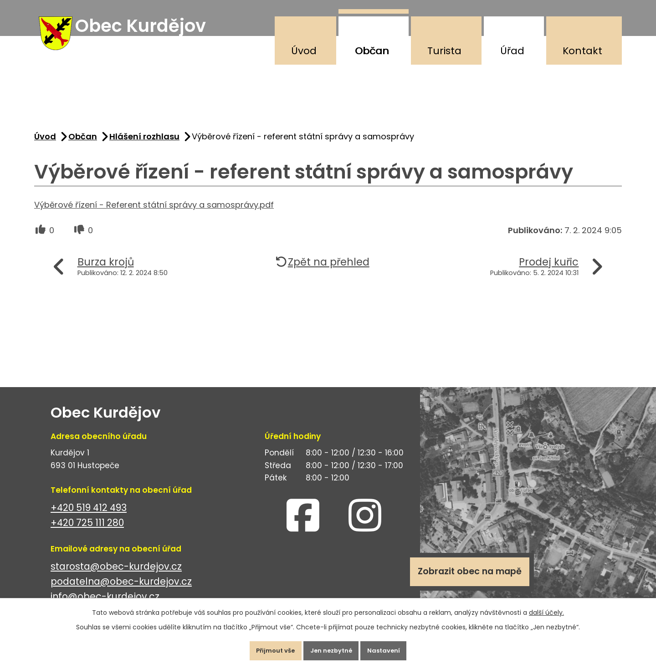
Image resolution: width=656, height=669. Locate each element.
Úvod (304, 51)
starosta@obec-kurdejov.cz (116, 575)
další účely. (546, 607)
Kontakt (582, 51)
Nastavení (394, 648)
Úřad (512, 51)
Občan (372, 51)
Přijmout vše (266, 648)
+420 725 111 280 (87, 531)
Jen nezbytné (331, 648)
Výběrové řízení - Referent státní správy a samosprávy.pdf (154, 213)
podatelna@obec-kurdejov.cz (121, 590)
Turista (444, 51)
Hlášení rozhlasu (144, 145)
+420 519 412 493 (89, 516)
